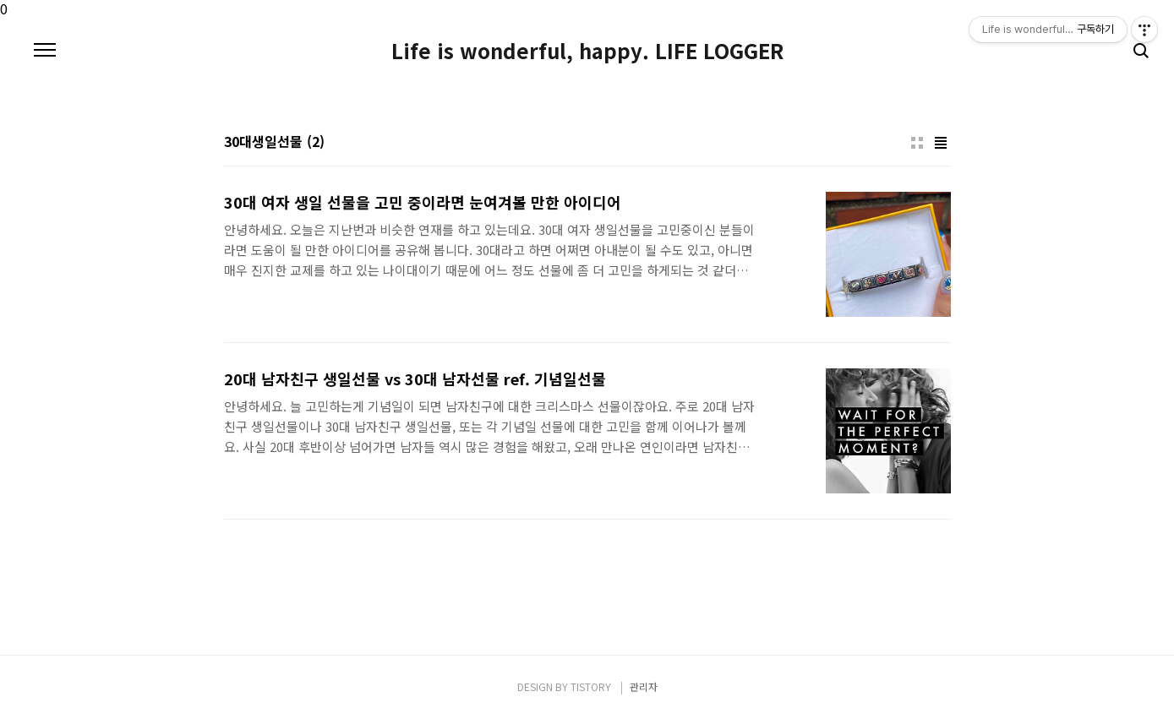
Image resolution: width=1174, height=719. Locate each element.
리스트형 (941, 143)
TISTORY (591, 686)
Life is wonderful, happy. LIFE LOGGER (587, 51)
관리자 (644, 686)
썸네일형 (917, 143)
